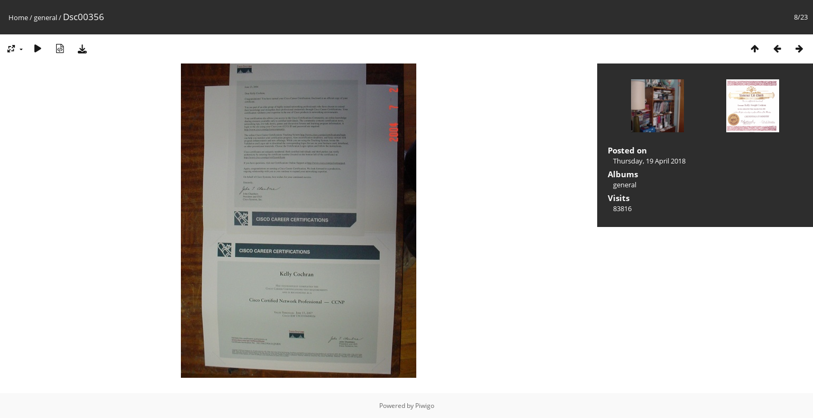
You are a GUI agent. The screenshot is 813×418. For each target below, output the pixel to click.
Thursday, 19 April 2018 (649, 161)
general (45, 17)
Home (18, 17)
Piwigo (424, 405)
